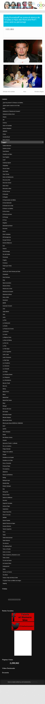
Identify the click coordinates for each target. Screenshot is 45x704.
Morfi (4, 426)
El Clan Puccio (6, 191)
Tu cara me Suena (7, 560)
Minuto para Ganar (7, 420)
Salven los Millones (7, 497)
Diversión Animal (7, 182)
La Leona (5, 334)
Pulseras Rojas (6, 466)
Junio (4, 317)
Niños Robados (6, 431)
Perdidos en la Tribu (8, 460)
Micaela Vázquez (7, 417)
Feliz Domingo (6, 251)
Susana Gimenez (7, 526)
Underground (6, 566)
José (4, 308)
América (5, 122)
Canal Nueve (6, 151)
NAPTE (4, 429)
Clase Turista (6, 174)
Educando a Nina (7, 188)
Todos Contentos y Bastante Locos (11, 554)
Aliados (4, 117)
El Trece (5, 220)
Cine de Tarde (6, 168)
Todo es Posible (7, 549)
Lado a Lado (6, 354)
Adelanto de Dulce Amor (9, 114)
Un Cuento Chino (7, 563)
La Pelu (4, 320)
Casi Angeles (6, 157)
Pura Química (6, 469)
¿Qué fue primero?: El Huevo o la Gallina (13, 102)
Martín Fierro (6, 391)
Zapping (5, 583)
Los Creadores (6, 363)
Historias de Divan (7, 294)
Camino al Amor (7, 148)
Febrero (5, 248)
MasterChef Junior (7, 400)
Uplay (4, 569)
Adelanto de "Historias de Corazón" (11, 111)
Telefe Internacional (7, 537)
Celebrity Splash (7, 162)
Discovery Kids (6, 180)
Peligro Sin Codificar (8, 451)
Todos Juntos (6, 557)
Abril (4, 108)
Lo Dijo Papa (6, 360)
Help (4, 280)
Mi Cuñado (5, 411)
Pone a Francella (7, 463)
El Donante (5, 194)
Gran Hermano (6, 277)
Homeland (5, 300)
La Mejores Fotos (7, 337)
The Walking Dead (7, 546)
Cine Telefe (5, 171)
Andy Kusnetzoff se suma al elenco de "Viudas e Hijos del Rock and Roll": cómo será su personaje (22, 19)
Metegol (5, 406)
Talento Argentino (7, 529)
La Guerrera (6, 331)
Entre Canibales (7, 234)
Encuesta (5, 228)
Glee (4, 268)
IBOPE (4, 303)
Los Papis (5, 371)
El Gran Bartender (7, 202)
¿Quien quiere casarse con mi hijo (11, 105)
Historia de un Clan (7, 288)
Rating (4, 477)
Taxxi (4, 532)
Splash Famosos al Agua (9, 523)
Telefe (4, 534)
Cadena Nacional (7, 145)
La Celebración (6, 323)
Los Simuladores (7, 380)
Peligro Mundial (6, 449)
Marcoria (5, 386)
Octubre (5, 440)
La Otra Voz (5, 343)
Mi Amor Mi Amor (7, 408)
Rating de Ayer (6, 480)
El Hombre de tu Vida (8, 205)
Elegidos (5, 222)
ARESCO (5, 131)
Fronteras (5, 263)
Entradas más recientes (9, 91)
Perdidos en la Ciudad (8, 457)
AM (3, 119)
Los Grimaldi (6, 368)
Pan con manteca (7, 446)
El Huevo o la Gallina (8, 208)
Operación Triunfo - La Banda (10, 443)
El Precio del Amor (7, 214)
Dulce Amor (5, 185)
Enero (4, 231)
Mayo (4, 403)
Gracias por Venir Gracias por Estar (11, 271)
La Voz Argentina (7, 351)
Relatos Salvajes (7, 486)
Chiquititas (5, 165)
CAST (4, 160)
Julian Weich (6, 311)
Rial (4, 489)
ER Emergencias (7, 237)
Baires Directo (6, 140)
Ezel (4, 245)
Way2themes (34, 682)
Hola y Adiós (6, 297)
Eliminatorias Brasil (7, 225)
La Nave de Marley (7, 340)
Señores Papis (6, 506)
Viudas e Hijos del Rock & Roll (10, 577)
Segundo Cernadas (7, 503)
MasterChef (5, 397)
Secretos (5, 500)
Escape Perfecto (7, 240)
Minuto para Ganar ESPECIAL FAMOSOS (13, 423)
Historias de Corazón (8, 291)
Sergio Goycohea (7, 512)
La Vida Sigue (6, 348)
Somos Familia (6, 520)
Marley (4, 388)
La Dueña (5, 326)
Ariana (4, 134)
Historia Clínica (6, 285)
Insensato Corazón (7, 306)
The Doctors (6, 543)
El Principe (5, 217)
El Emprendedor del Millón (9, 200)
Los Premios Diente (7, 374)
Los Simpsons (6, 377)
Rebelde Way (6, 483)
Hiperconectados (7, 283)
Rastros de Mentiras (8, 474)
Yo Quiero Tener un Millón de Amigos (12, 580)
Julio (4, 314)
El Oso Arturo (6, 211)
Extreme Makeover (7, 242)
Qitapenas (5, 471)
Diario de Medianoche (8, 177)
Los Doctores (6, 366)
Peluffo (4, 454)
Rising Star (5, 491)
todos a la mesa (6, 552)
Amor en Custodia (7, 125)
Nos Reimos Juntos (7, 437)
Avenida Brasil (6, 137)
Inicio (24, 91)
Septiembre (5, 509)
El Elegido (5, 197)
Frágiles (5, 260)
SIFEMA (5, 517)
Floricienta (5, 257)
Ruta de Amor (6, 494)
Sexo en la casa (6, 514)
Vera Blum (5, 574)
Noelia (4, 434)
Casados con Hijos (7, 154)
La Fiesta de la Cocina (8, 328)
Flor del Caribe (6, 254)
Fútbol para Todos (7, 265)
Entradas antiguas (39, 91)
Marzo (4, 394)
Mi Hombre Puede (7, 414)
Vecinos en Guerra (7, 572)
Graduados (5, 274)
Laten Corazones (7, 357)
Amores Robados (7, 128)
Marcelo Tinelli (6, 383)
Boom (4, 142)
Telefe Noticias (6, 540)
